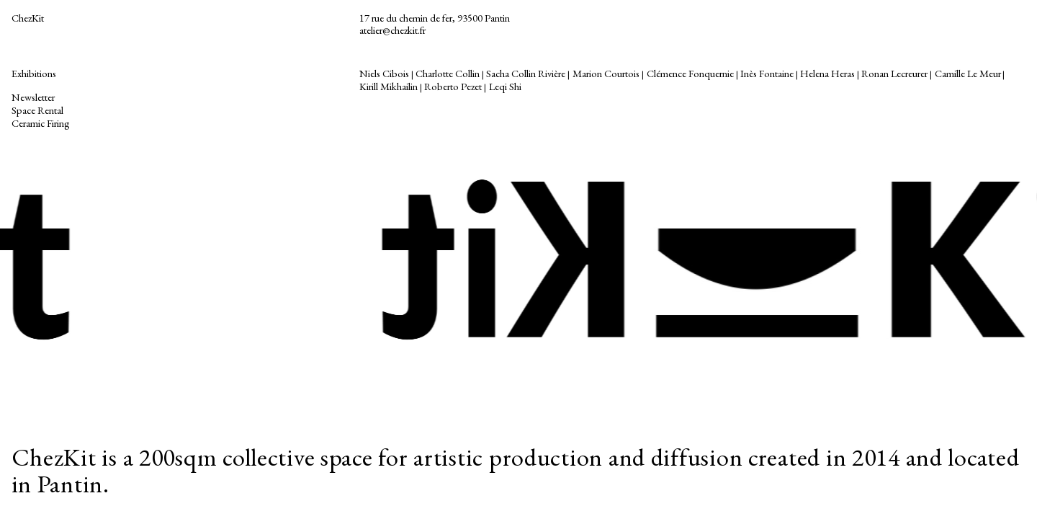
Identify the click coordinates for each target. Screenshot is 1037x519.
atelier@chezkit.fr (392, 30)
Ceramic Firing (42, 123)
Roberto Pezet (453, 86)
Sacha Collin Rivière (525, 73)
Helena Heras (827, 73)
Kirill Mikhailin (388, 86)
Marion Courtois (606, 73)
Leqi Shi (505, 86)
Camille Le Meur (968, 73)
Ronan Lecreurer (894, 73)
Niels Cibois (384, 73)
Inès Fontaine (767, 73)
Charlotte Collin (448, 73)
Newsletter (33, 97)
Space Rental (37, 110)
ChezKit (28, 18)
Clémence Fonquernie (690, 73)
